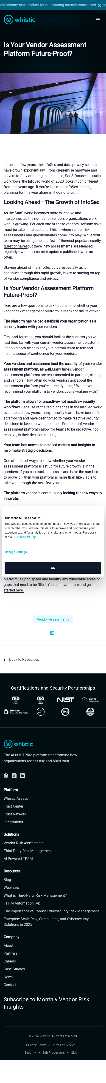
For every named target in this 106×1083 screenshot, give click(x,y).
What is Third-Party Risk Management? (35, 918)
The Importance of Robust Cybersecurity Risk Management (51, 934)
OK (53, 568)
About (8, 968)
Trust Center (13, 829)
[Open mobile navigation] (97, 19)
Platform (11, 812)
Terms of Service (63, 1068)
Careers (10, 984)
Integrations (13, 845)
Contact (10, 1007)
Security (30, 1075)
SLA (74, 1075)
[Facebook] (6, 798)
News (8, 1000)
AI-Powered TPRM (18, 881)
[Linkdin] (22, 798)
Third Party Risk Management (28, 874)
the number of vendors (47, 218)
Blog (7, 902)
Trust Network (15, 837)
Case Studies (14, 992)
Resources (12, 894)
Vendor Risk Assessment (24, 866)
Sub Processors (53, 1075)
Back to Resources (21, 659)
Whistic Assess (16, 821)
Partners (10, 976)
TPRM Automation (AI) (22, 926)
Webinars (11, 910)
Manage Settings (16, 552)
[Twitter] (14, 798)
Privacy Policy (36, 1068)
